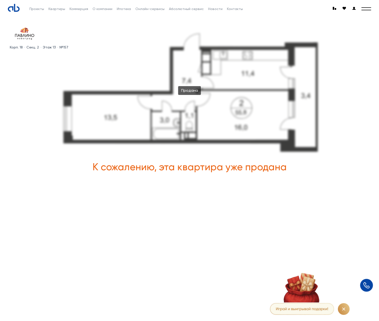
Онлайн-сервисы (150, 9)
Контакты (235, 9)
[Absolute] (14, 8)
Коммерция (79, 9)
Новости (215, 9)
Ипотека (124, 9)
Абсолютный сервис (186, 9)
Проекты (36, 9)
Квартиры (56, 9)
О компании (102, 9)
